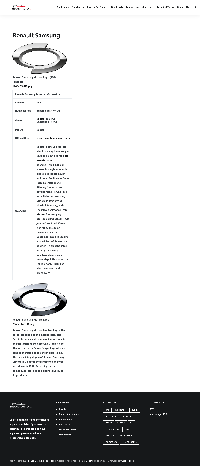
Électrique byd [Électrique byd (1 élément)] (129, 442)
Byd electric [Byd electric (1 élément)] (112, 416)
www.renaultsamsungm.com (53, 138)
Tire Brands (117, 7)
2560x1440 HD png (23, 324)
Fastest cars (132, 7)
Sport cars (148, 7)
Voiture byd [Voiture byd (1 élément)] (111, 442)
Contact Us (183, 7)
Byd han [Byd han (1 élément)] (127, 416)
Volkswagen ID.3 (158, 414)
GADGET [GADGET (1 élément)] (129, 429)
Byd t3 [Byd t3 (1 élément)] (109, 423)
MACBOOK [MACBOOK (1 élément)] (110, 436)
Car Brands (63, 7)
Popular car (78, 7)
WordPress (128, 461)
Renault (41, 118)
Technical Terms (165, 7)
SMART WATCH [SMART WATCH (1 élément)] (126, 436)
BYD (152, 409)
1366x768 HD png (22, 86)
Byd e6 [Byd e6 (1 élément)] (135, 410)
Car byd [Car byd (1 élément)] (121, 423)
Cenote (89, 461)
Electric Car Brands (97, 7)
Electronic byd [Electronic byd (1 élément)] (113, 429)
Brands (62, 409)
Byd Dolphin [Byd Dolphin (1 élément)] (120, 410)
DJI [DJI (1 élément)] (131, 423)
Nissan (41, 214)
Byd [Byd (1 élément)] (107, 410)
